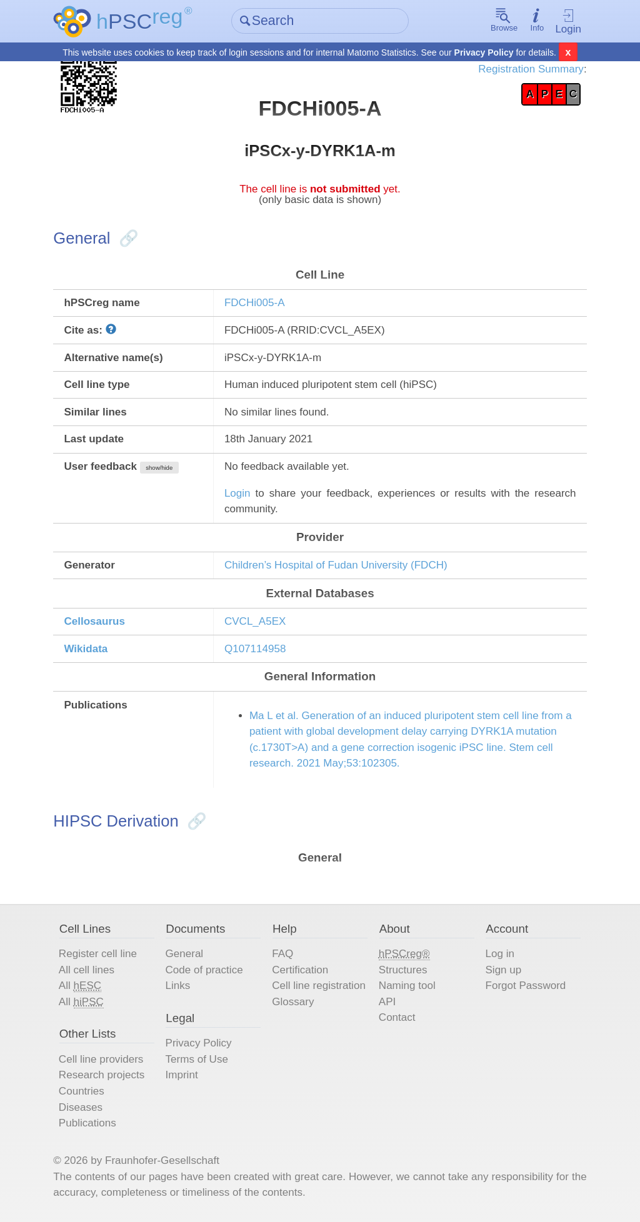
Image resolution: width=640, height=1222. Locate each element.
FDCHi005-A (254, 303)
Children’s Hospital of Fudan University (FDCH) (336, 565)
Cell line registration (319, 985)
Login (568, 22)
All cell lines (86, 970)
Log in (499, 954)
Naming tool (407, 985)
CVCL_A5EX (255, 621)
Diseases (80, 1107)
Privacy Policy (484, 52)
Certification (300, 970)
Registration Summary (531, 69)
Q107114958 (255, 649)
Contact (397, 1017)
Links (178, 985)
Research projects (101, 1075)
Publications (87, 1123)
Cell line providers (101, 1059)
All (80, 986)
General (185, 954)
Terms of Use (197, 1059)
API (387, 1002)
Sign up (503, 970)
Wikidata (86, 649)
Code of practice (204, 970)
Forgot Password (525, 985)
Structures (403, 970)
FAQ (282, 954)
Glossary (293, 1002)
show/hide (159, 467)
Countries (81, 1091)
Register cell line (98, 954)
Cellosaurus (94, 621)
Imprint (182, 1075)
